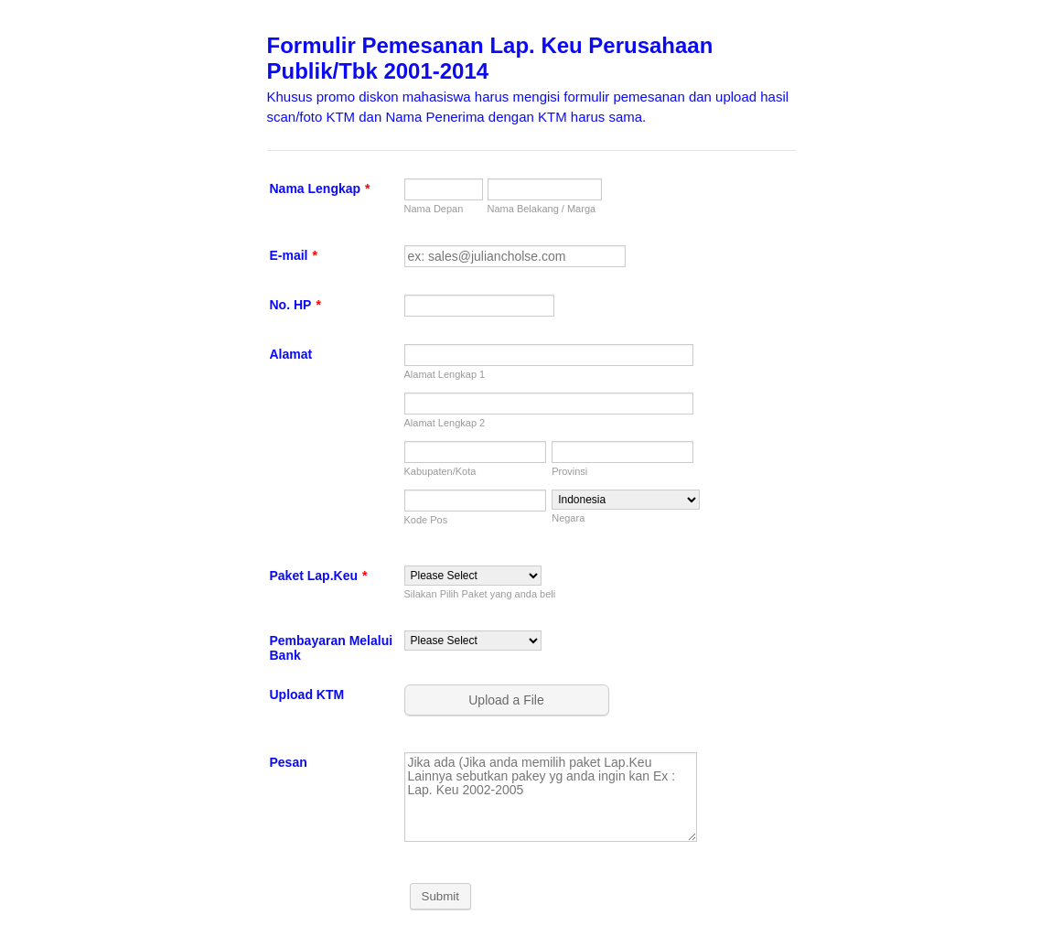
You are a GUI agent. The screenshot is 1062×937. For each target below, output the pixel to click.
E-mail (293, 255)
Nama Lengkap (320, 188)
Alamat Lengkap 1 (445, 374)
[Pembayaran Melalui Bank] (473, 640)
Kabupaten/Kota (440, 471)
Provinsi (569, 471)
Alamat (291, 354)
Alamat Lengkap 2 (445, 422)
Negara (568, 517)
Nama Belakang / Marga (542, 208)
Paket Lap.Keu (319, 575)
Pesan (288, 762)
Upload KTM (307, 694)
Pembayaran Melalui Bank (331, 647)
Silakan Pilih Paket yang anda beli (480, 593)
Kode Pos (426, 519)
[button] (508, 700)
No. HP (295, 304)
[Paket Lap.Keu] (473, 575)
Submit (440, 896)
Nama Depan (434, 208)
